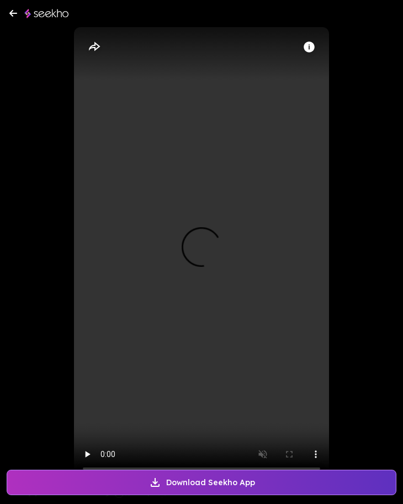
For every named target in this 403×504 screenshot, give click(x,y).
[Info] (309, 47)
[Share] (94, 47)
